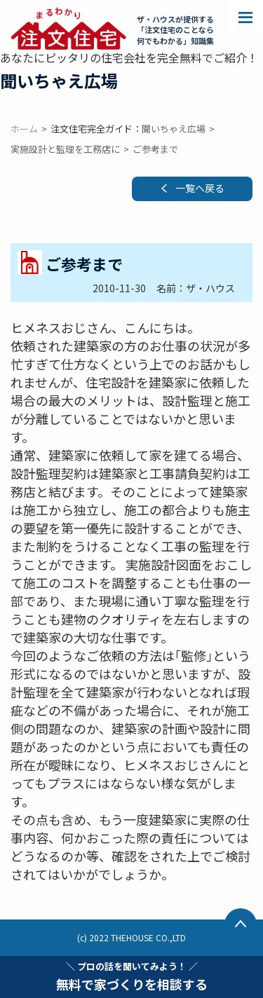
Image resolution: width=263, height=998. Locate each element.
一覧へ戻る (199, 188)
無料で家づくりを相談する (132, 976)
